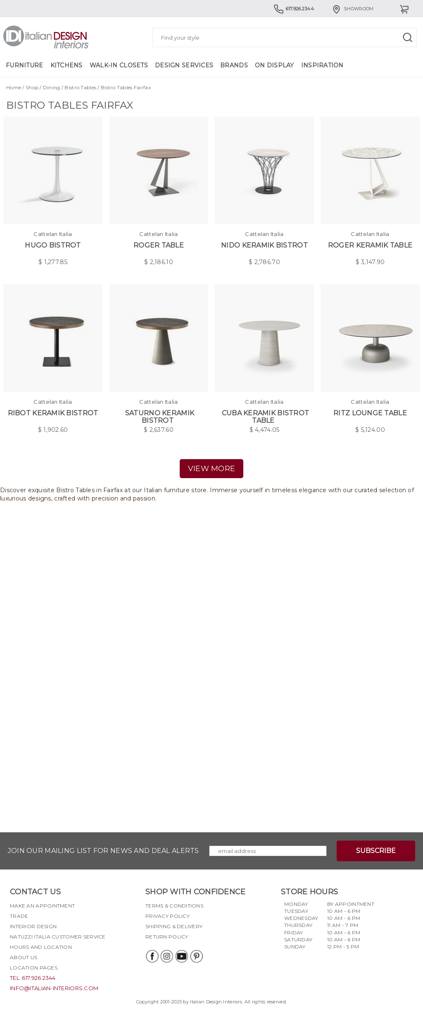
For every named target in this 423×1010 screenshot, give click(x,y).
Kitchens (66, 65)
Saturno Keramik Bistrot (159, 416)
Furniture (24, 65)
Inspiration (322, 65)
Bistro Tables (80, 87)
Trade (19, 916)
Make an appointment (42, 906)
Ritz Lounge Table (370, 413)
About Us (23, 957)
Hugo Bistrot (53, 245)
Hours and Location (41, 947)
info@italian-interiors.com (54, 988)
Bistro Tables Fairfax (126, 87)
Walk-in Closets (119, 65)
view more (211, 468)
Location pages (33, 968)
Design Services (184, 65)
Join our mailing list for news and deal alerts (103, 851)
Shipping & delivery (173, 926)
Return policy (166, 937)
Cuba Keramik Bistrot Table (265, 416)
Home (13, 87)
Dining (51, 87)
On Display (274, 65)
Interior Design (33, 926)
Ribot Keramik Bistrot (53, 413)
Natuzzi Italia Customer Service (58, 937)
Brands (234, 65)
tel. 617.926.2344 (33, 977)
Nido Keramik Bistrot (264, 245)
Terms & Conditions (174, 906)
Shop (32, 87)
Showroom (352, 9)
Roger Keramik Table (370, 245)
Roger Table (158, 245)
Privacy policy (167, 916)
